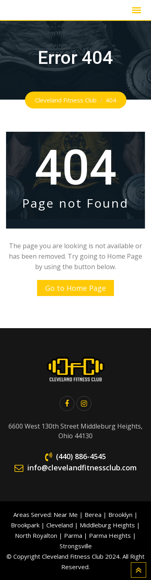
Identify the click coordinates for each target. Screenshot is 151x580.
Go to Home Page (75, 288)
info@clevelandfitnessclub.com (82, 467)
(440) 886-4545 (81, 456)
